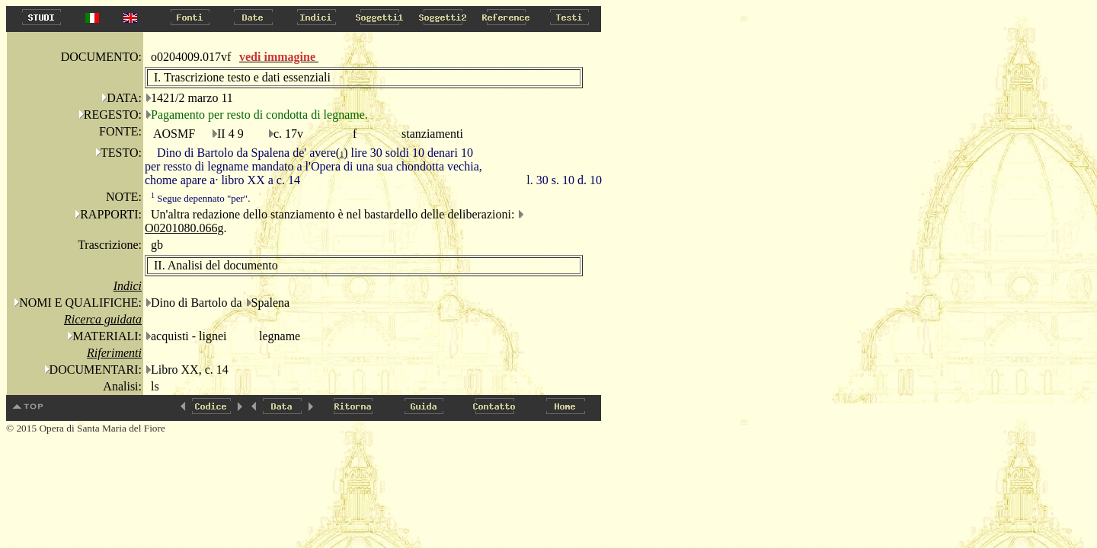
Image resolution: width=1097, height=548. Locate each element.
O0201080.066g (184, 227)
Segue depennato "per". (200, 198)
